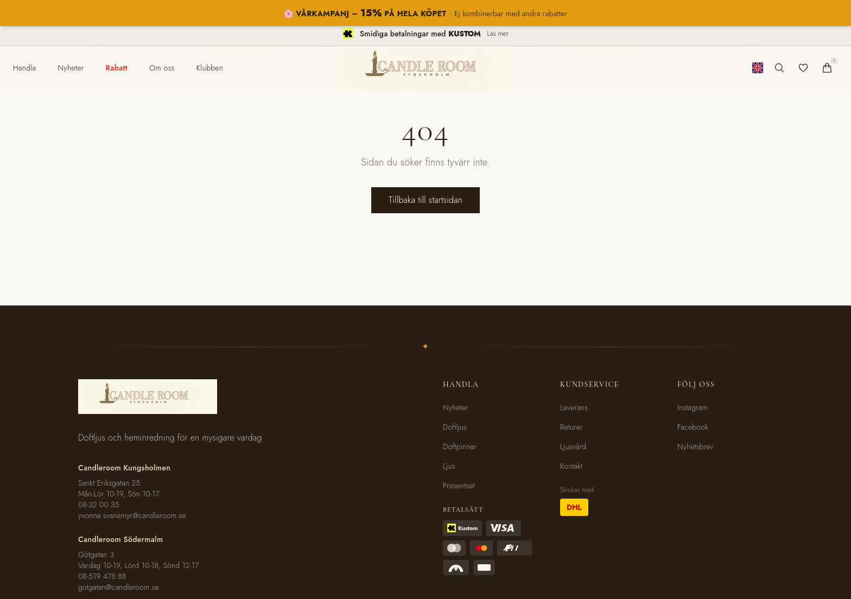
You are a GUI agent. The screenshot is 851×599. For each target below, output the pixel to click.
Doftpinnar (460, 446)
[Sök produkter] (779, 68)
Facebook (692, 427)
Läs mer (498, 33)
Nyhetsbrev (695, 446)
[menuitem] (24, 67)
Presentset (459, 485)
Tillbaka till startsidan (425, 200)
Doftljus (455, 427)
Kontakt (571, 466)
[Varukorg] (827, 68)
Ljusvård (573, 446)
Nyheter (455, 407)
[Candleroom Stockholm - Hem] (425, 68)
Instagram (692, 407)
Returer (571, 427)
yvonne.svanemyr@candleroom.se (132, 515)
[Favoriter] (803, 68)
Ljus (449, 466)
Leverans (574, 407)
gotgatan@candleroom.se (118, 587)
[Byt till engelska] (757, 68)
